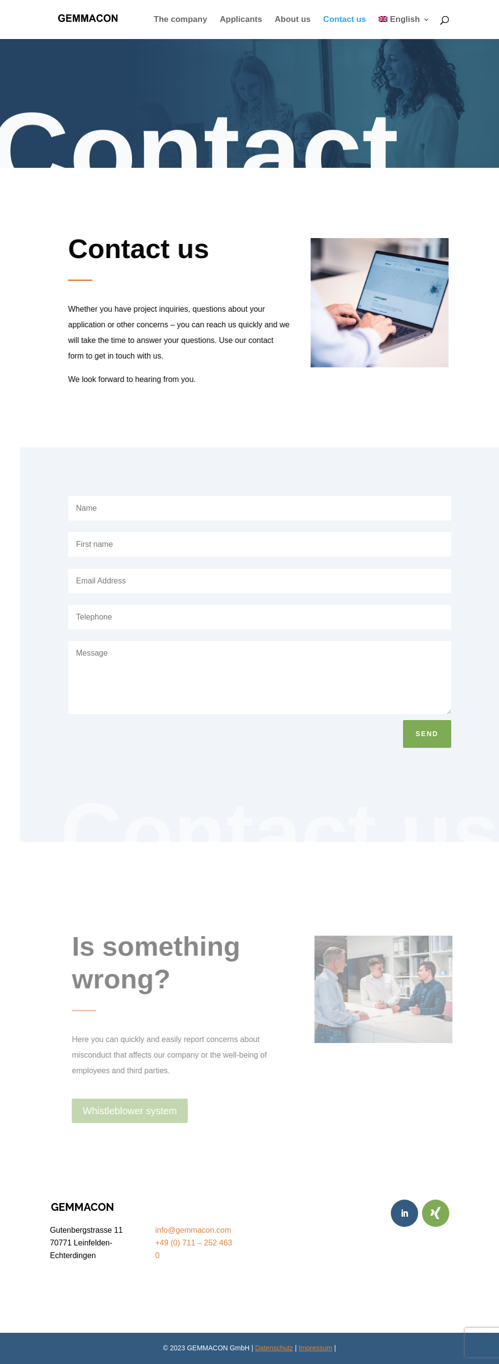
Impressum (315, 1348)
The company (181, 20)
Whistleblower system (132, 1110)
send (427, 734)
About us (293, 20)
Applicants (241, 20)
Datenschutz (274, 1348)
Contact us (344, 20)
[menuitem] (404, 27)
